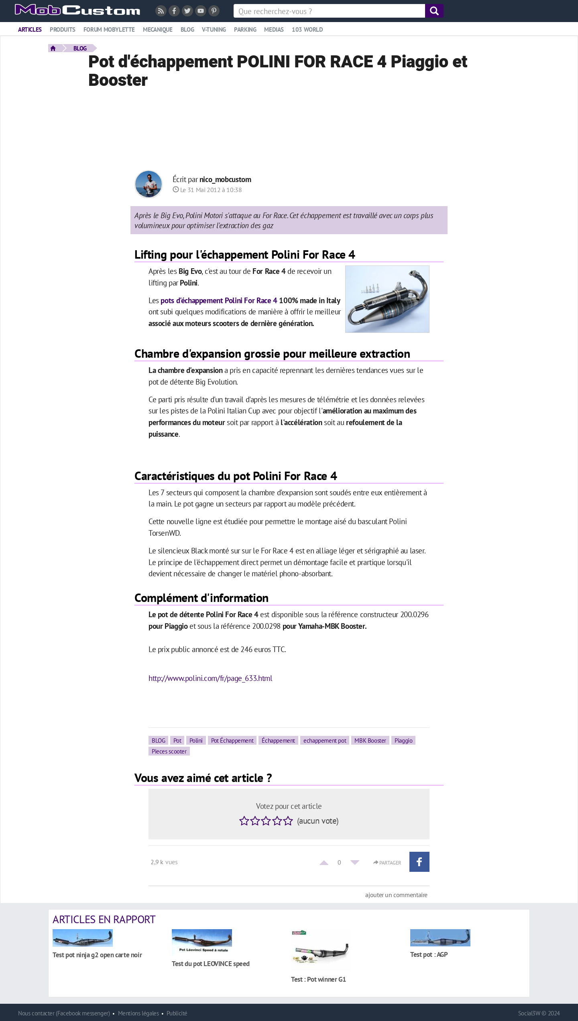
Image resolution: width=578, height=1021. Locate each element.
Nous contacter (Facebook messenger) (64, 1013)
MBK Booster (370, 740)
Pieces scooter (169, 751)
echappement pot (324, 740)
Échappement (278, 740)
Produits (62, 29)
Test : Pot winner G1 (318, 979)
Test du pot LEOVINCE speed (211, 963)
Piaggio (403, 740)
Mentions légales (138, 1013)
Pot (177, 740)
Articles (30, 29)
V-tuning (214, 29)
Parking (245, 29)
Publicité (177, 1013)
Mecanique (158, 29)
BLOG (80, 48)
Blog (187, 29)
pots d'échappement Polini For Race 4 (219, 300)
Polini (196, 740)
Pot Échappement (232, 740)
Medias (274, 29)
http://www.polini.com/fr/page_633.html (210, 678)
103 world (307, 29)
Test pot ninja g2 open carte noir (97, 954)
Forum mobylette (109, 29)
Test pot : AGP (429, 954)
